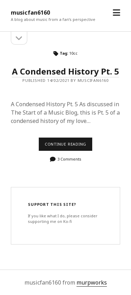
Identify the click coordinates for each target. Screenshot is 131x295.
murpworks (92, 282)
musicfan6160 (30, 12)
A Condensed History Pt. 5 (65, 71)
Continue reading (68, 146)
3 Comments (69, 159)
